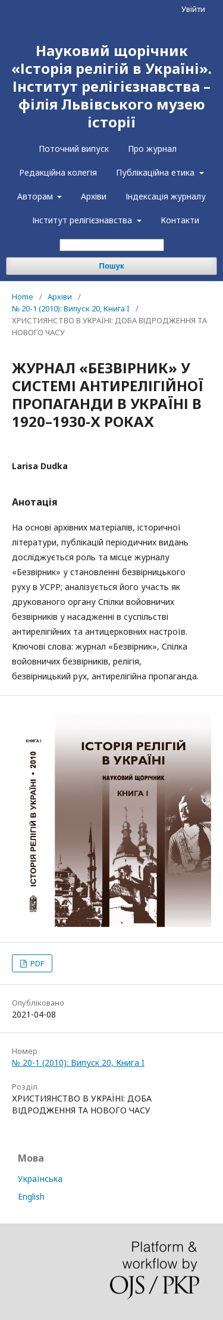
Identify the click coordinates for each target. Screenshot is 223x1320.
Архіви (93, 196)
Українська (40, 1178)
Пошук (111, 265)
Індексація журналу (165, 196)
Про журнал (152, 148)
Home (22, 296)
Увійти (193, 9)
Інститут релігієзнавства (83, 220)
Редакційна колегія (58, 172)
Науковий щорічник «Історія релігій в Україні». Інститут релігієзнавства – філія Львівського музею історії (111, 86)
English (31, 1196)
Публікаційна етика (156, 172)
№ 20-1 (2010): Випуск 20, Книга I (71, 308)
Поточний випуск (74, 148)
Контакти (180, 220)
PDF (36, 963)
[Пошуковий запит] (111, 245)
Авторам (36, 196)
